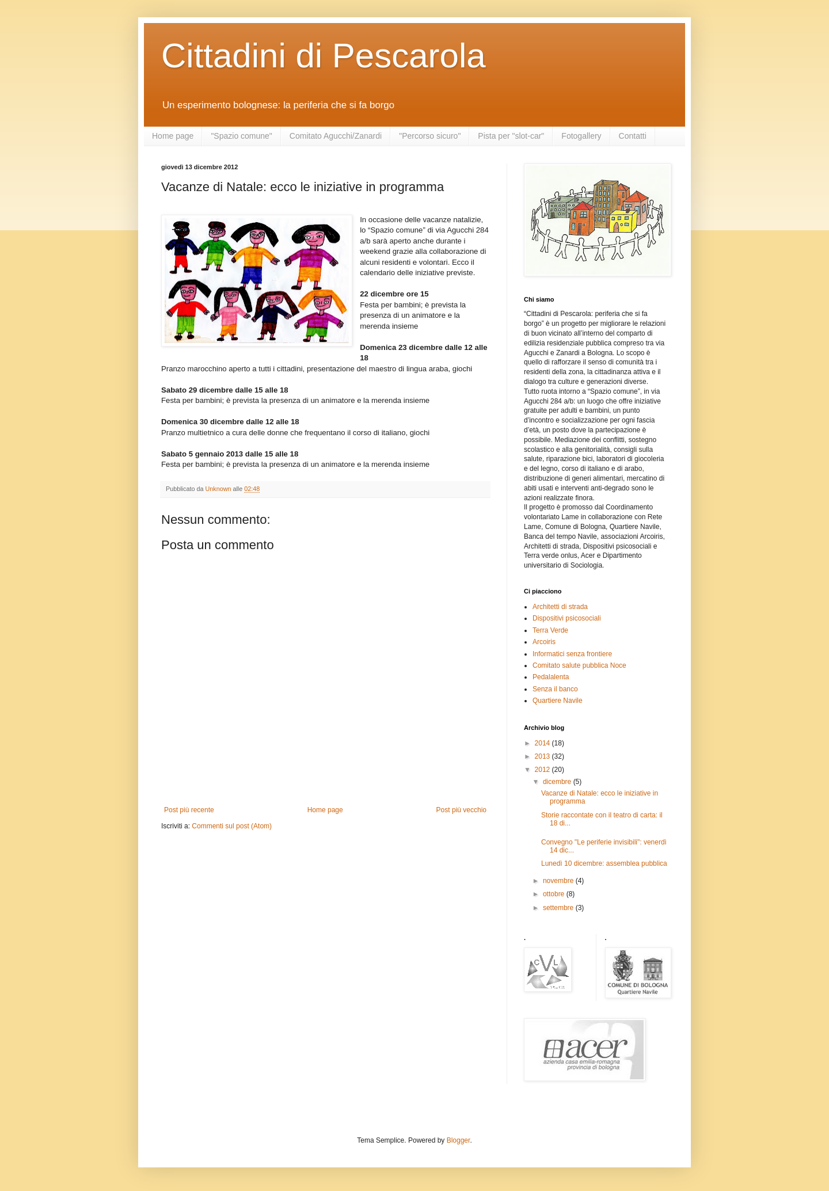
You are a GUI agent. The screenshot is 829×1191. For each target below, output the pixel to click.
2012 (543, 770)
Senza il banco (555, 689)
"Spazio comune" (241, 135)
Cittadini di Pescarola (323, 55)
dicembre (558, 782)
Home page (172, 135)
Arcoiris (544, 642)
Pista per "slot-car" (511, 135)
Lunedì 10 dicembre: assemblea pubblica (604, 863)
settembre (559, 908)
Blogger (458, 1140)
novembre (559, 881)
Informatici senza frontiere (572, 654)
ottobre (554, 894)
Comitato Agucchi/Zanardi (336, 135)
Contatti (633, 135)
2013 (543, 756)
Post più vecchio (461, 810)
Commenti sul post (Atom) (232, 826)
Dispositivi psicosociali (567, 618)
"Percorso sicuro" (430, 135)
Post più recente (189, 810)
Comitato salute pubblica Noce (579, 665)
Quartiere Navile (558, 701)
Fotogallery (581, 135)
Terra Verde (550, 630)
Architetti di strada (560, 607)
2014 (543, 743)
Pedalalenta (551, 677)
